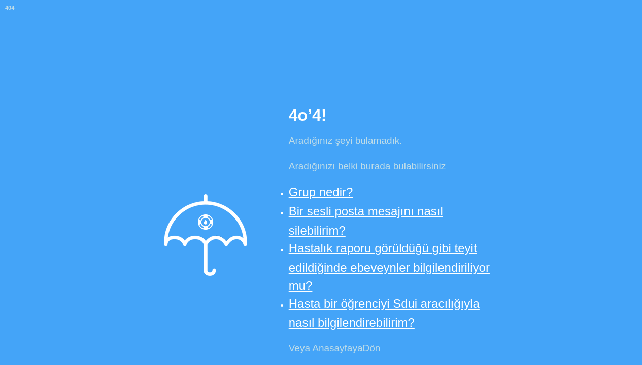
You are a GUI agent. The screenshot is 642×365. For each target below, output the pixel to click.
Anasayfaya (337, 348)
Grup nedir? (321, 192)
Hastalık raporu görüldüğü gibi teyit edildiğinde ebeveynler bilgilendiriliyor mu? (389, 266)
